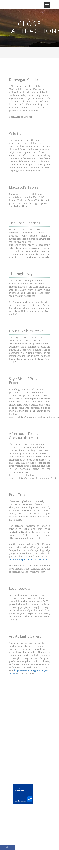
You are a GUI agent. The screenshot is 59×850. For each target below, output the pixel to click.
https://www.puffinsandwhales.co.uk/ (28, 559)
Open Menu (47, 5)
